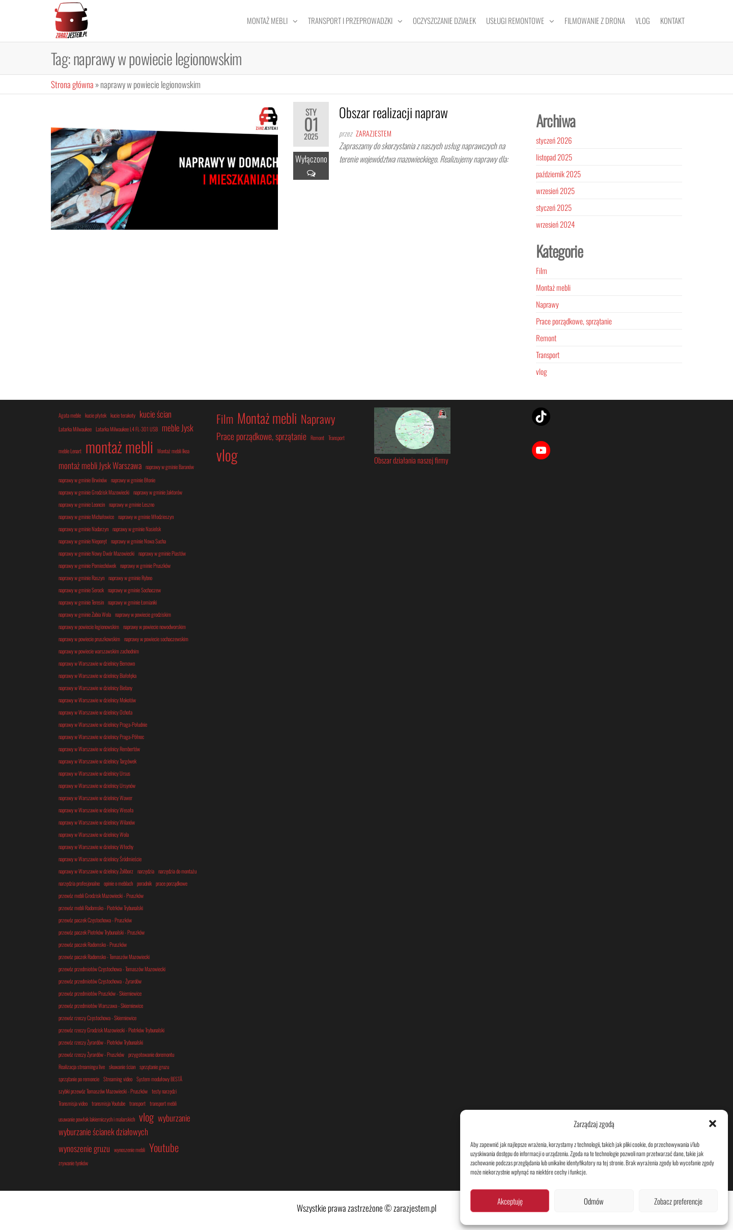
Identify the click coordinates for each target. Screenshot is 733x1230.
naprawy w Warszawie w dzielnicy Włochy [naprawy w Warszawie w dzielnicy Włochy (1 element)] (96, 846)
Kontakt (672, 20)
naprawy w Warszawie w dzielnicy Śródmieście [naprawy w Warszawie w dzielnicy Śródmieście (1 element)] (100, 859)
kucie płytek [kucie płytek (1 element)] (95, 415)
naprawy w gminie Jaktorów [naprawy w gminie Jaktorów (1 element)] (157, 492)
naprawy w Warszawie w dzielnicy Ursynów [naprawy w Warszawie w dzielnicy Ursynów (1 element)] (97, 785)
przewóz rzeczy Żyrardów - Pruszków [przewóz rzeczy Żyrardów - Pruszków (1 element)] (91, 1054)
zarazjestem (373, 133)
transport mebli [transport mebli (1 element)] (163, 1103)
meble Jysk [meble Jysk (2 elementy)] (177, 427)
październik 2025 (558, 173)
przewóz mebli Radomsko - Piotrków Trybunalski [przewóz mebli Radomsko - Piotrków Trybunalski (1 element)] (101, 908)
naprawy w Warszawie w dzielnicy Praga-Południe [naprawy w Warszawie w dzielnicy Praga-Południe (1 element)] (103, 724)
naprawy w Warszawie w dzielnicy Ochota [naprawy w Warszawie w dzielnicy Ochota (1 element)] (95, 712)
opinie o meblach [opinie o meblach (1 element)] (118, 883)
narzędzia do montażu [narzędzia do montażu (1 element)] (177, 871)
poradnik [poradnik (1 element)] (144, 883)
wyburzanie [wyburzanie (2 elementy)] (174, 1117)
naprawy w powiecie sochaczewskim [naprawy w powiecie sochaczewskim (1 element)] (156, 639)
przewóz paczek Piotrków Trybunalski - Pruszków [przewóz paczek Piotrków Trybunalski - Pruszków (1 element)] (102, 932)
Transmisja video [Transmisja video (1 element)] (73, 1103)
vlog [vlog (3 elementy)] (146, 1117)
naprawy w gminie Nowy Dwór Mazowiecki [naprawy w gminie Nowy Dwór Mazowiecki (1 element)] (96, 553)
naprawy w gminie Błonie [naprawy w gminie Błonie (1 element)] (133, 480)
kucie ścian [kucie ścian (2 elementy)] (155, 413)
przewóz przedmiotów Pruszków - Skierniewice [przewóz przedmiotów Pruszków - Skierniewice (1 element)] (100, 993)
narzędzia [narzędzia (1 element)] (145, 871)
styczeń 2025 (554, 207)
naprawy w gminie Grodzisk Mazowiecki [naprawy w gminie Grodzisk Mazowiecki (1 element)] (94, 492)
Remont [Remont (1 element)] (317, 437)
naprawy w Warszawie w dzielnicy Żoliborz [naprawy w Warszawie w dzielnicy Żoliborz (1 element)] (96, 871)
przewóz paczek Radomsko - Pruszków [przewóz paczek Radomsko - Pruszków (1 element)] (93, 944)
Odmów (594, 1201)
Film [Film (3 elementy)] (224, 418)
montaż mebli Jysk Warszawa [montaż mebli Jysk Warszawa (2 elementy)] (100, 465)
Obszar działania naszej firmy (411, 460)
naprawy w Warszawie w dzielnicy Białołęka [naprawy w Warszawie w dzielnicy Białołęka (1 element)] (97, 675)
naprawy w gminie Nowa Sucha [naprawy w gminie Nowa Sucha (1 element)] (138, 541)
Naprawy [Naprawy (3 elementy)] (318, 418)
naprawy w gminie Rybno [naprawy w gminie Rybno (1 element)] (130, 577)
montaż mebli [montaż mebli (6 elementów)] (119, 446)
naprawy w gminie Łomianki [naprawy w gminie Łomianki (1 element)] (132, 602)
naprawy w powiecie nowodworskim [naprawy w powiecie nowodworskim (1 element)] (154, 626)
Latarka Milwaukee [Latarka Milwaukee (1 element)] (75, 429)
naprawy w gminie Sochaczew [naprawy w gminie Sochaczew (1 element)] (134, 590)
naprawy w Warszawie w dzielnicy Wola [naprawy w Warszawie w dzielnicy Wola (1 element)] (94, 834)
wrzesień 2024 (555, 224)
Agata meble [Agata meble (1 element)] (70, 415)
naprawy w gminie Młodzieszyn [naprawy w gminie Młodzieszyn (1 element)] (146, 516)
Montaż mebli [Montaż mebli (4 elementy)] (267, 418)
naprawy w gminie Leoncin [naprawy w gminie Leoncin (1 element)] (82, 504)
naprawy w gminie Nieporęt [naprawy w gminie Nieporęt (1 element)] (83, 541)
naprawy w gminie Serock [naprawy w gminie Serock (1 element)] (81, 590)
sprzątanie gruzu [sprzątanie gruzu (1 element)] (154, 1066)
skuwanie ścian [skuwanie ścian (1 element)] (122, 1066)
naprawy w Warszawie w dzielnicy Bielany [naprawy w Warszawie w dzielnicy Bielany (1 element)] (95, 688)
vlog (541, 371)
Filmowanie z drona (595, 20)
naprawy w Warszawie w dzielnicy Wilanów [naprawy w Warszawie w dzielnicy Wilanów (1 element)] (97, 822)
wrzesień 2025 (555, 190)
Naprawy (547, 304)
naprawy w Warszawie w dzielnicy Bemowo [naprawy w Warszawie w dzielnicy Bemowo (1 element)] (97, 663)
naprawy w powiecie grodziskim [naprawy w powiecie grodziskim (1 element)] (143, 614)
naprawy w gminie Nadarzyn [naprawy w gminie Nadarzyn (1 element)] (83, 529)
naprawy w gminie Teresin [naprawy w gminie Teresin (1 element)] (81, 602)
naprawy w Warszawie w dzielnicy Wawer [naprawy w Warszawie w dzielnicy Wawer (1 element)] (95, 798)
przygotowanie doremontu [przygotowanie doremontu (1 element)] (151, 1054)
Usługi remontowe (515, 20)
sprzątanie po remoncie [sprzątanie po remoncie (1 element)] (79, 1079)
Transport (547, 354)
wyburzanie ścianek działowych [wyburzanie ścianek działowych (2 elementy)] (103, 1131)
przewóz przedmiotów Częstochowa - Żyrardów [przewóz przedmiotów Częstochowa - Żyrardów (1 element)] (100, 981)
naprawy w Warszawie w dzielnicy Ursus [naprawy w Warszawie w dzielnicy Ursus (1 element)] (94, 773)
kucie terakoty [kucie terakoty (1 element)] (122, 415)
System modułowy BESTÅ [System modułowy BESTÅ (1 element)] (159, 1079)
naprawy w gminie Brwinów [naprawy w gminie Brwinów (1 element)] (83, 480)
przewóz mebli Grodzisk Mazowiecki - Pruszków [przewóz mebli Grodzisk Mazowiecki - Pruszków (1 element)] (101, 895)
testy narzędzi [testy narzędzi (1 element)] (164, 1091)
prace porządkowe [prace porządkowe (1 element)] (171, 883)
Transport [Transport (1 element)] (336, 437)
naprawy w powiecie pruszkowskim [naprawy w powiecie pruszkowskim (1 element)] (89, 639)
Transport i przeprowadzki (350, 20)
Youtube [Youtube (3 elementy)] (164, 1147)
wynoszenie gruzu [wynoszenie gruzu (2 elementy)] (84, 1148)
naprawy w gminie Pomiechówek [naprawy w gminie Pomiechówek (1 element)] (87, 565)
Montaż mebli (267, 20)
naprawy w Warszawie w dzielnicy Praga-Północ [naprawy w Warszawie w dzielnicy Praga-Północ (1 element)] (101, 736)
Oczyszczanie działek (444, 20)
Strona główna (72, 84)
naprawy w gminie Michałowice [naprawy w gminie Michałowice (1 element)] (86, 516)
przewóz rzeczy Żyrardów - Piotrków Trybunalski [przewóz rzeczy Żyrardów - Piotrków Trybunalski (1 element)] (101, 1042)
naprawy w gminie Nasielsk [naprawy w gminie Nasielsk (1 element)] (136, 529)
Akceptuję (510, 1201)
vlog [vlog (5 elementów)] (227, 455)
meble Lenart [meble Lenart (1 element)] (70, 451)
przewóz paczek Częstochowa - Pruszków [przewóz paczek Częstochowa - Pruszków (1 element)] (95, 920)
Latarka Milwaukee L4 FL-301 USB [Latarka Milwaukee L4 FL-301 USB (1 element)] (127, 429)
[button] (713, 1123)
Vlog (642, 20)
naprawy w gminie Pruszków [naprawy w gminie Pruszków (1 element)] (145, 565)
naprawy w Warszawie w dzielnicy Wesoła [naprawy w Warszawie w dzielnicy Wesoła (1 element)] (96, 810)
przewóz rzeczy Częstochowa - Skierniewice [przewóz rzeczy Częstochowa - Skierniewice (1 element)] (97, 1018)
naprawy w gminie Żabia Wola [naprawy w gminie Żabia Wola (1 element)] (85, 614)
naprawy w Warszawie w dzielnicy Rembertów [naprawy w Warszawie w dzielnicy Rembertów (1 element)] (99, 749)
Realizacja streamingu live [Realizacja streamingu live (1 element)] (82, 1066)
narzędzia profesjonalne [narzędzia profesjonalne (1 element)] (79, 883)
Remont (546, 337)
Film (541, 270)
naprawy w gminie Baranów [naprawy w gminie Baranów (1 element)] (170, 466)
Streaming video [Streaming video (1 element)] (117, 1079)
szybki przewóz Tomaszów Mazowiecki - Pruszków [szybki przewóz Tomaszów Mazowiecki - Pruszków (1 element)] (103, 1091)
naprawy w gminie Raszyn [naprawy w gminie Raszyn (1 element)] (81, 577)
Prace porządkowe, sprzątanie (574, 320)
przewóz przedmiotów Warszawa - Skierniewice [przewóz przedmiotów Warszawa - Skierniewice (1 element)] (101, 1005)
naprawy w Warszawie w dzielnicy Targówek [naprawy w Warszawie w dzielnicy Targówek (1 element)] (97, 761)
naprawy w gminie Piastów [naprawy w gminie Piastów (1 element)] (162, 553)
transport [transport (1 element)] (137, 1103)
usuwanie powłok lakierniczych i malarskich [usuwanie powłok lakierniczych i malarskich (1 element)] (97, 1119)
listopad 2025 (554, 156)
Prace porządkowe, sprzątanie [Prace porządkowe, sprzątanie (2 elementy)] (261, 436)
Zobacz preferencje (678, 1201)
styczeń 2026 (554, 140)
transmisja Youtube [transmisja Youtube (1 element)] (108, 1103)
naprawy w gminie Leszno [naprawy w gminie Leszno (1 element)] (131, 504)
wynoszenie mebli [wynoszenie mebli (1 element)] (129, 1149)
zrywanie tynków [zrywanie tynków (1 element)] (73, 1163)
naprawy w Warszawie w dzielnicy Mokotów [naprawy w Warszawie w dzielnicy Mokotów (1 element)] (97, 700)
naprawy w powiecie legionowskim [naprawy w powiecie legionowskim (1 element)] (89, 626)
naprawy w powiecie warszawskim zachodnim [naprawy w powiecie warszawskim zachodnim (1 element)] (99, 651)
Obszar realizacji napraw (393, 112)
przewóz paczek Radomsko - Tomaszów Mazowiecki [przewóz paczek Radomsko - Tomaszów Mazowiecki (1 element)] (104, 956)
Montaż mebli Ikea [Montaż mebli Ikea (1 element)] (173, 451)
